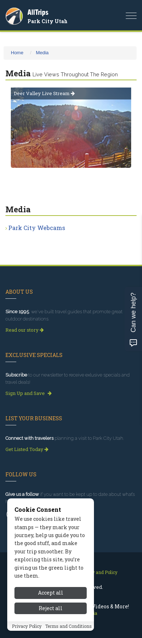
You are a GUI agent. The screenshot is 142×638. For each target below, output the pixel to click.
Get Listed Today (26, 449)
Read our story (24, 330)
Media (42, 52)
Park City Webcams (36, 227)
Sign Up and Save (28, 393)
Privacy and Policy (98, 572)
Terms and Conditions (68, 626)
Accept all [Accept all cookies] (50, 592)
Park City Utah (47, 21)
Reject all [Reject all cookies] (51, 608)
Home (17, 52)
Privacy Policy (27, 626)
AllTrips (37, 12)
